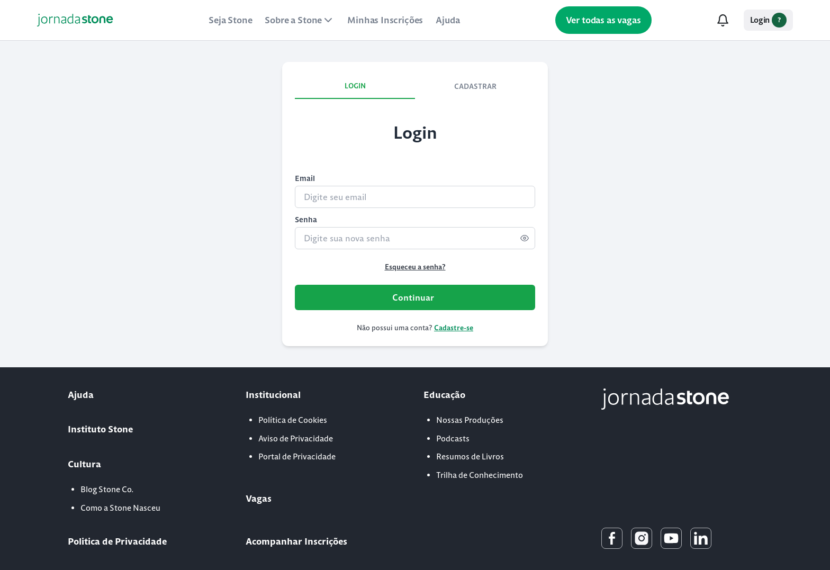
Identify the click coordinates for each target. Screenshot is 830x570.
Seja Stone (230, 20)
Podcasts (453, 438)
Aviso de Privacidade (295, 438)
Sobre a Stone (300, 20)
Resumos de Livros (470, 456)
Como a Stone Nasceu (120, 508)
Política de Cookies (292, 420)
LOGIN (355, 86)
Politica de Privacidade (117, 541)
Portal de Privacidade (297, 456)
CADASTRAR (475, 86)
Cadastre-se (453, 327)
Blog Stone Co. (107, 489)
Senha (306, 219)
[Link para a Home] (75, 20)
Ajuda (447, 20)
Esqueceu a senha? (415, 267)
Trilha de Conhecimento (479, 475)
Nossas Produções (469, 420)
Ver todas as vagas (603, 20)
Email (305, 178)
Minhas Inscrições (385, 20)
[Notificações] (723, 20)
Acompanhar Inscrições (296, 541)
